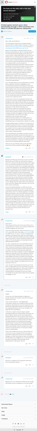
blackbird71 (8, 152)
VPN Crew (21, 42)
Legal (3, 410)
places (11, 43)
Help (2, 407)
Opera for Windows (7, 26)
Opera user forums (23, 43)
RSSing (13, 42)
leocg (12, 389)
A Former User (8, 33)
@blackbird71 (8, 219)
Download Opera (28, 14)
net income (27, 227)
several (7, 43)
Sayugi (16, 42)
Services (4, 403)
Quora (8, 42)
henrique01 (8, 353)
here (14, 43)
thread (23, 64)
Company (4, 414)
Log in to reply (32, 26)
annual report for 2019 (18, 229)
